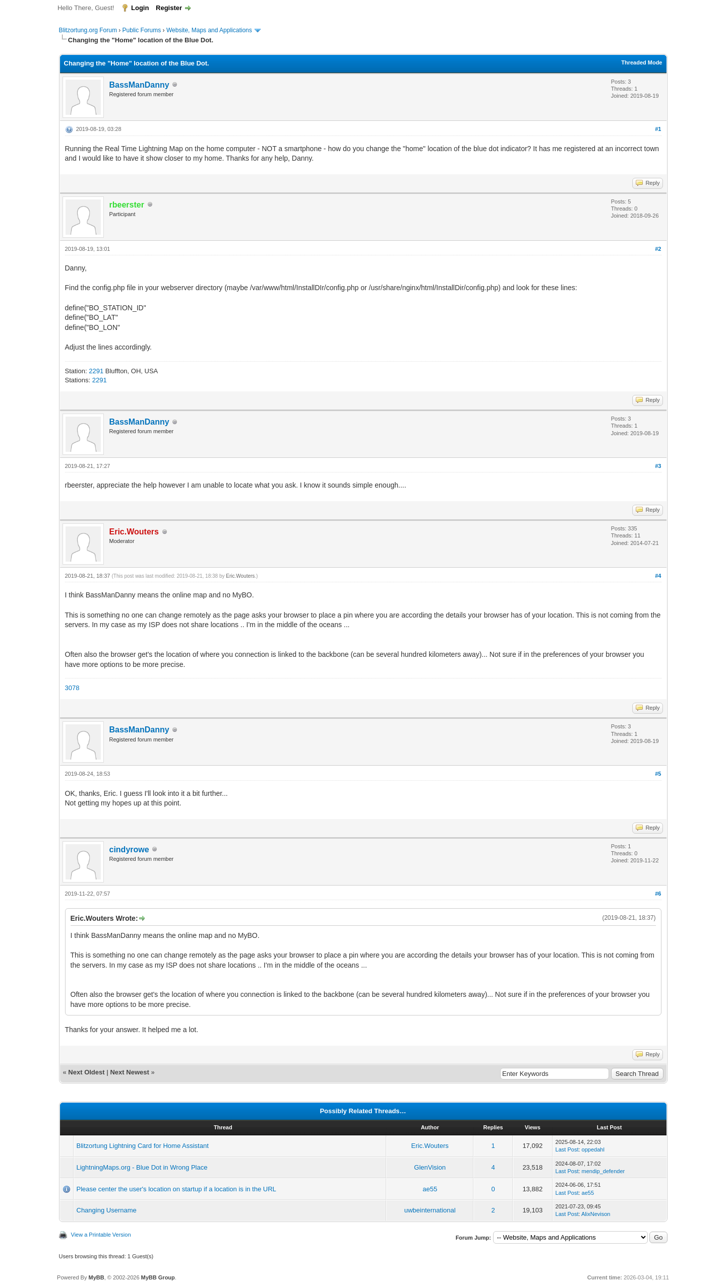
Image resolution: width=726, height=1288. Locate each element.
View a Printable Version (101, 1235)
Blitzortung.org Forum (88, 30)
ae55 (429, 1189)
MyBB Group (158, 1277)
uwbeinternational (430, 1210)
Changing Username (107, 1210)
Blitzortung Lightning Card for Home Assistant (143, 1145)
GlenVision (430, 1167)
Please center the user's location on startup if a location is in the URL (176, 1189)
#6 (658, 894)
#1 (658, 129)
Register (169, 8)
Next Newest (129, 1072)
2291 (96, 371)
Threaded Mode (641, 62)
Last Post (567, 1149)
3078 (72, 688)
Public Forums (142, 30)
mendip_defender (603, 1171)
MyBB (96, 1277)
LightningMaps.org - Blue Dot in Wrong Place (142, 1167)
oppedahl (593, 1149)
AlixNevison (595, 1214)
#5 (658, 774)
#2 (658, 249)
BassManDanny (139, 85)
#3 (658, 466)
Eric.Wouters (240, 576)
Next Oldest (86, 1072)
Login (140, 8)
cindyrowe (129, 849)
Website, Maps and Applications (209, 30)
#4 (658, 576)
